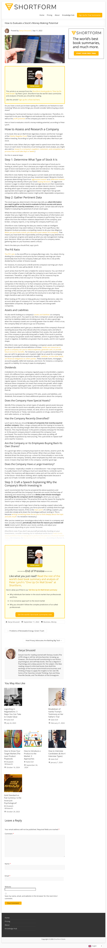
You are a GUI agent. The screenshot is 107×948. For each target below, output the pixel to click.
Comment (9, 833)
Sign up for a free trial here (29, 100)
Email (7, 875)
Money (53, 621)
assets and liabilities (42, 314)
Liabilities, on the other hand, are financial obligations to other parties (34, 357)
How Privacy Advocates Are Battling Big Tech (44, 639)
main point (38, 510)
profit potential (19, 118)
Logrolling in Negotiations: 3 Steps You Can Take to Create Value (12, 712)
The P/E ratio (10, 254)
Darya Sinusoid (25, 30)
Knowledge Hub (68, 15)
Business (46, 621)
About (57, 15)
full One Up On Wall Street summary (43, 590)
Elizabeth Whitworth (9, 762)
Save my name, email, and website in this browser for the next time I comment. (31, 896)
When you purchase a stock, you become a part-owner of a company (31, 232)
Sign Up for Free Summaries (89, 15)
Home (42, 15)
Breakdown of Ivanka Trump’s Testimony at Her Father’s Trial (55, 712)
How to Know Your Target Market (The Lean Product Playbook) (12, 754)
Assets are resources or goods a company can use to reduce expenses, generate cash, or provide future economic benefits (33, 349)
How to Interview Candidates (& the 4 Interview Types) (56, 752)
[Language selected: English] (95, 946)
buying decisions (44, 182)
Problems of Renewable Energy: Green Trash (25, 630)
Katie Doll (10, 719)
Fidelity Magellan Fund (18, 136)
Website (8, 886)
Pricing (49, 15)
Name (8, 863)
